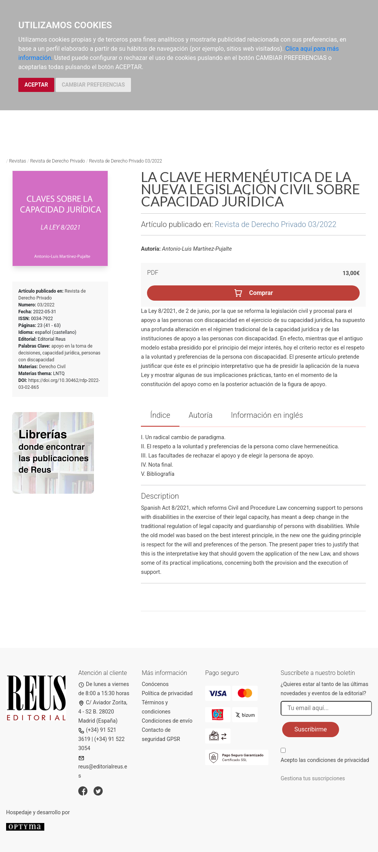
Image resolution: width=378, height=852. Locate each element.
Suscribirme (310, 729)
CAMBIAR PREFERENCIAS (93, 85)
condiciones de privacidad (338, 760)
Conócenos (155, 684)
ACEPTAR (36, 85)
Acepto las (325, 760)
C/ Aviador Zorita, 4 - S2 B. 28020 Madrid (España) (102, 711)
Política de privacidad (167, 693)
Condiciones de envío (167, 721)
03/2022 (45, 305)
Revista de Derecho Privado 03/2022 (125, 161)
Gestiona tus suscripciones (313, 778)
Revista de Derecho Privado (57, 161)
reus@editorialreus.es (102, 767)
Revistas (17, 161)
